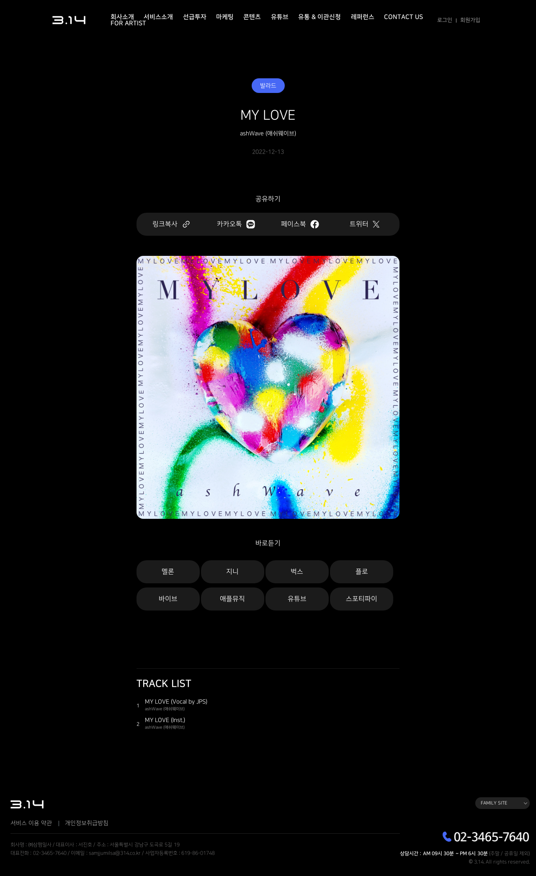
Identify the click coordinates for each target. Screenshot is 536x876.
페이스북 (300, 224)
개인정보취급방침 (86, 823)
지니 (232, 571)
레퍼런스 (362, 17)
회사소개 (122, 17)
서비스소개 (158, 17)
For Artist (128, 23)
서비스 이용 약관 (31, 823)
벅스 (297, 571)
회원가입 (470, 20)
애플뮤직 (232, 599)
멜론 (168, 571)
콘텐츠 (252, 17)
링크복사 (171, 224)
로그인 (444, 20)
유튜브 (280, 17)
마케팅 (225, 17)
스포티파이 (361, 599)
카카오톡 (236, 224)
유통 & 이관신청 (319, 17)
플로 (362, 571)
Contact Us (403, 17)
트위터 (364, 224)
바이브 (168, 599)
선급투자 (194, 17)
